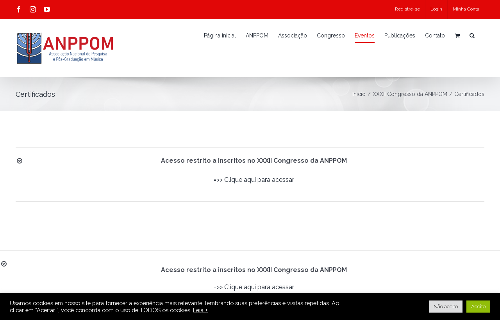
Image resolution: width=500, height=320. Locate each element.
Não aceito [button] (446, 306)
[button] (472, 35)
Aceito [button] (478, 306)
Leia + (200, 310)
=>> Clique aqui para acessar (254, 179)
